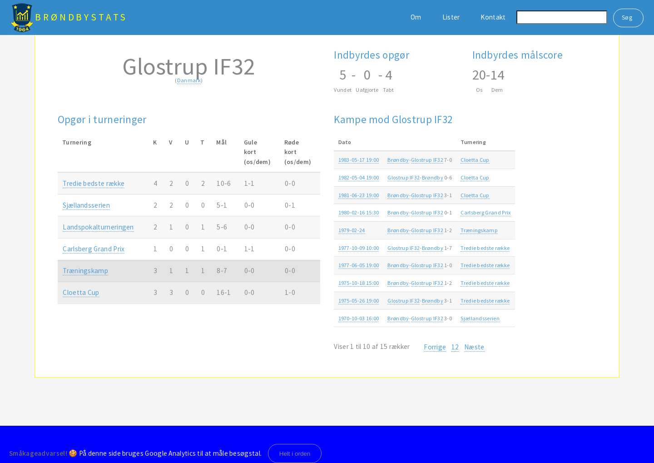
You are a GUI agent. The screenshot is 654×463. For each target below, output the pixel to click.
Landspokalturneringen (98, 227)
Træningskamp (85, 270)
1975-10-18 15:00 (358, 282)
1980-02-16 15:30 (358, 212)
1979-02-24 (351, 230)
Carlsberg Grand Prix (93, 248)
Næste (474, 347)
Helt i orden (295, 453)
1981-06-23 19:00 (358, 195)
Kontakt (493, 17)
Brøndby (398, 159)
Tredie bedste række (93, 183)
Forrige (435, 347)
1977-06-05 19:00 (358, 265)
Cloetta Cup (81, 292)
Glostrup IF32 (427, 159)
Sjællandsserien (86, 205)
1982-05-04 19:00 (358, 177)
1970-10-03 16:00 (358, 318)
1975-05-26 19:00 (358, 300)
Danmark (189, 80)
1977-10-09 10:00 (358, 247)
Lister (451, 17)
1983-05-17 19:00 (358, 159)
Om (416, 17)
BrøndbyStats (81, 17)
